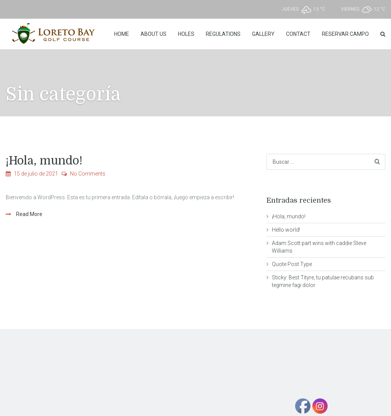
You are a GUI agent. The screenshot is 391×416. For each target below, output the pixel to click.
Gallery (263, 34)
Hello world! (286, 230)
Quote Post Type (292, 264)
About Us (153, 34)
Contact (298, 34)
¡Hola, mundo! (44, 160)
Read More (28, 214)
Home (121, 34)
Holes (186, 34)
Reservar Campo (345, 34)
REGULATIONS (223, 34)
